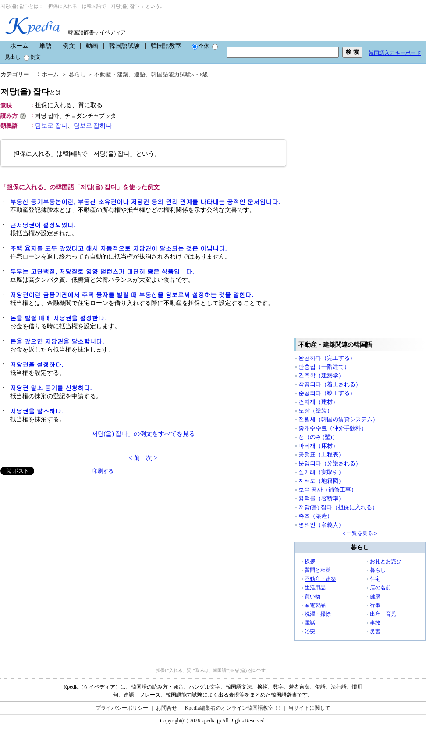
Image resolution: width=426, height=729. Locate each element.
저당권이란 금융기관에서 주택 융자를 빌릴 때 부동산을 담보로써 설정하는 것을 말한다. (131, 294)
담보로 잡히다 (93, 125)
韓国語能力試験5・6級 (179, 74)
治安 (310, 631)
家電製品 (315, 605)
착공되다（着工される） (329, 384)
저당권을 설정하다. (36, 364)
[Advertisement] (66, 537)
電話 (310, 623)
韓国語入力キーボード (395, 53)
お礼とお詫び (385, 561)
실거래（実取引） (321, 472)
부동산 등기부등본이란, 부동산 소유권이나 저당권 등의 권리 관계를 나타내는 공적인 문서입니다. (145, 201)
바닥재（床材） (318, 445)
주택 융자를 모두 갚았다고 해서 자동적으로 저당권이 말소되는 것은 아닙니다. (118, 248)
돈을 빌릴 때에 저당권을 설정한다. (58, 317)
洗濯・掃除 (318, 614)
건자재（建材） (318, 402)
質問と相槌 (318, 570)
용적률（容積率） (321, 498)
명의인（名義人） (321, 524)
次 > (151, 457)
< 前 (134, 457)
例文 (69, 46)
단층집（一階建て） (324, 366)
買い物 (312, 596)
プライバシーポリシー (122, 708)
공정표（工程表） (321, 454)
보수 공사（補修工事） (327, 489)
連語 (140, 74)
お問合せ (166, 708)
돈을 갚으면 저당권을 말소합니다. (57, 341)
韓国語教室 (166, 46)
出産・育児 (383, 614)
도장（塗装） (315, 410)
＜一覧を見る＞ (359, 533)
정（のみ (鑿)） (318, 437)
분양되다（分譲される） (329, 463)
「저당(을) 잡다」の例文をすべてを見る (140, 434)
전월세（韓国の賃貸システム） (338, 419)
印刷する (103, 471)
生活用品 (315, 588)
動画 (92, 46)
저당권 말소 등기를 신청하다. (51, 387)
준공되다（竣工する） (326, 393)
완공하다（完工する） (326, 358)
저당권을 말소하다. (36, 410)
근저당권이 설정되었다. (42, 224)
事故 (375, 623)
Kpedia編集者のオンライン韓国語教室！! (233, 708)
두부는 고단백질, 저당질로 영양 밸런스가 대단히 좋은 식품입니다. (102, 271)
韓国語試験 (124, 46)
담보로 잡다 (51, 125)
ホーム (19, 46)
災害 (375, 631)
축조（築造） (315, 516)
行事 (375, 605)
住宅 (375, 579)
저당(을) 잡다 (30, 91)
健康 (375, 596)
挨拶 (310, 561)
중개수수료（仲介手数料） (332, 428)
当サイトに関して (309, 708)
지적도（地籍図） (321, 481)
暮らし (77, 74)
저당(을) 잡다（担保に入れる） (338, 507)
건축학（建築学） (321, 375)
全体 (200, 46)
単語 (45, 46)
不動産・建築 (111, 74)
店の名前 (380, 588)
